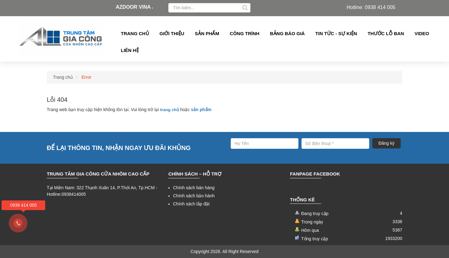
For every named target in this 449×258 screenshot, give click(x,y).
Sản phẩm (207, 33)
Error (86, 77)
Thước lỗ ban (386, 33)
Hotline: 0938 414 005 (370, 7)
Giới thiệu (172, 33)
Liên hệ (130, 50)
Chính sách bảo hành (194, 195)
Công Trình (244, 33)
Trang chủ (135, 33)
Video (422, 33)
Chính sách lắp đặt (191, 203)
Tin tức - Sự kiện (336, 33)
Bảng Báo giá (287, 33)
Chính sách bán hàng (194, 187)
